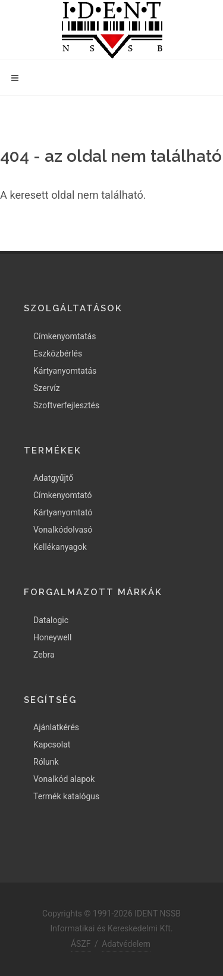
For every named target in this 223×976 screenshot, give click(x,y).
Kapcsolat (51, 744)
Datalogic (50, 620)
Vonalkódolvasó (62, 529)
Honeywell (52, 637)
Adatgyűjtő (53, 478)
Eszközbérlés (57, 353)
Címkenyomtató (62, 495)
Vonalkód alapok (64, 779)
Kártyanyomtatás (64, 371)
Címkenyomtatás (64, 336)
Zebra (44, 654)
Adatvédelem (126, 944)
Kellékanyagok (60, 547)
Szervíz (46, 388)
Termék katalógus (66, 796)
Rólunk (46, 762)
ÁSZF (81, 944)
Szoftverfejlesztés (66, 405)
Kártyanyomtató (62, 512)
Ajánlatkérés (56, 727)
